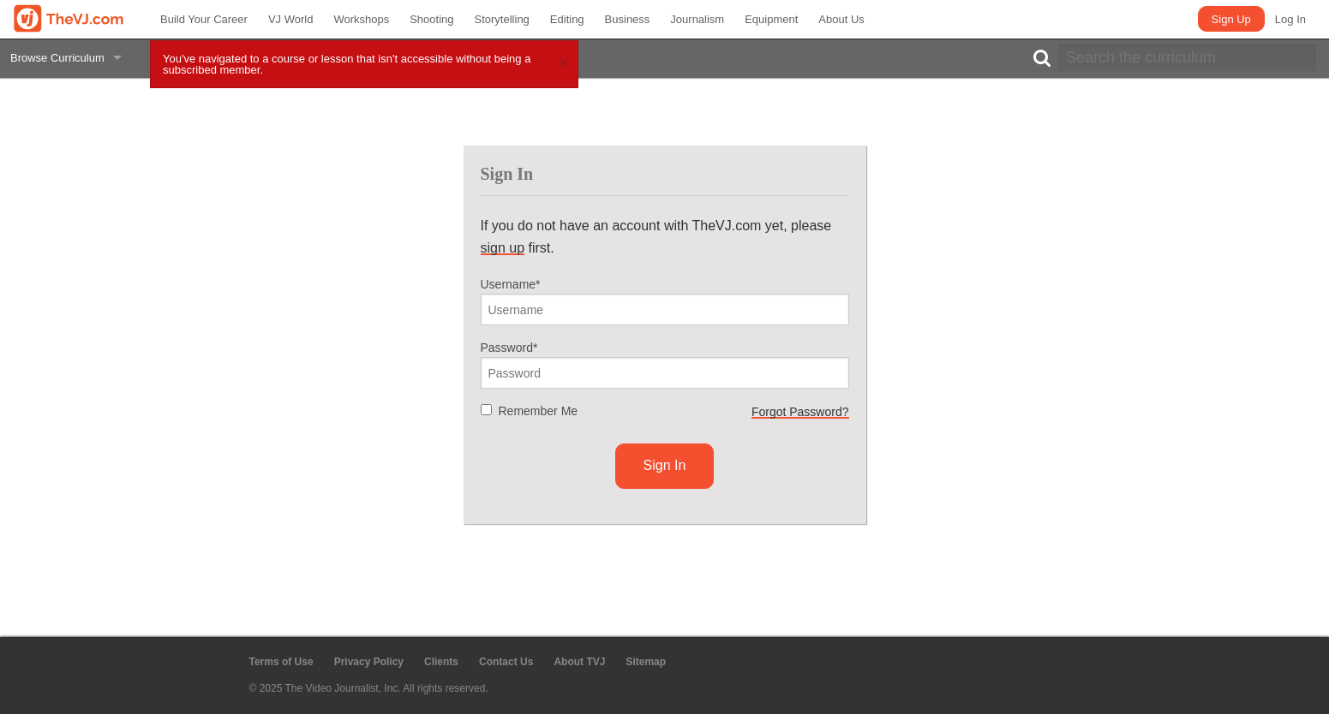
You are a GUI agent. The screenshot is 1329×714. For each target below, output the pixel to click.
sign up (503, 248)
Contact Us (506, 662)
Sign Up (1231, 19)
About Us (841, 19)
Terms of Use (281, 662)
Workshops (361, 19)
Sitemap (646, 662)
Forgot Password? (800, 412)
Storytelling (502, 19)
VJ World (291, 19)
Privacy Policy (369, 662)
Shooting (431, 19)
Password (509, 347)
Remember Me (538, 411)
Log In (1290, 19)
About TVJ (579, 662)
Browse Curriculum (57, 57)
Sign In (665, 465)
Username (511, 284)
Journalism (697, 19)
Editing (567, 19)
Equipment (771, 19)
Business (627, 19)
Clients (441, 662)
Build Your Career (204, 19)
